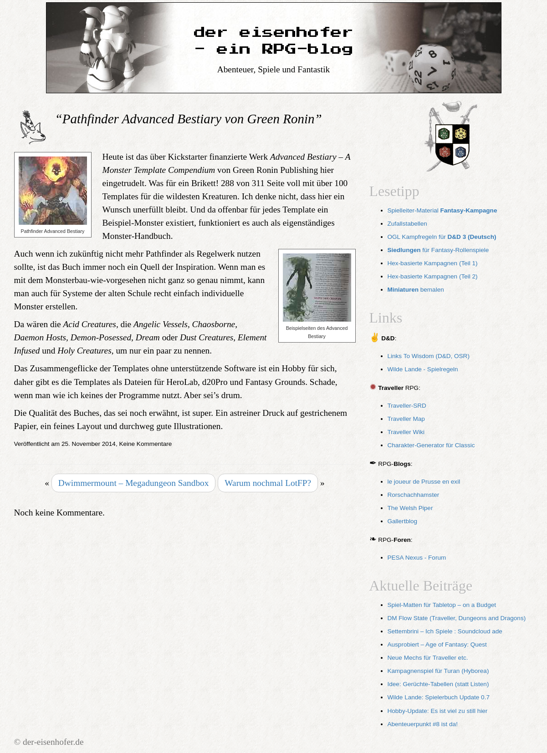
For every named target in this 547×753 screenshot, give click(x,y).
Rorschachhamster (414, 494)
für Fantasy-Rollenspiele (438, 250)
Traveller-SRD (407, 405)
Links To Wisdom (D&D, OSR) (429, 356)
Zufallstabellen (407, 223)
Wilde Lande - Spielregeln (423, 369)
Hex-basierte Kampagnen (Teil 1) (433, 263)
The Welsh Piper (410, 508)
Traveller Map (406, 418)
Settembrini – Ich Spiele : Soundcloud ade (445, 631)
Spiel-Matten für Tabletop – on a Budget (442, 604)
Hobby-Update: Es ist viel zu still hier (438, 711)
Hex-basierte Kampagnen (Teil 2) (433, 276)
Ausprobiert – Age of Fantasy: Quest (437, 644)
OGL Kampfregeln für (442, 236)
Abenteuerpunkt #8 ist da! (423, 724)
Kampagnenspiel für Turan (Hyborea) (438, 670)
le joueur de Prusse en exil (424, 481)
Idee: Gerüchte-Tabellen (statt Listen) (438, 684)
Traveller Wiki (406, 432)
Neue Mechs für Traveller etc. (428, 657)
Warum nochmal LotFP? (268, 483)
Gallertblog (403, 521)
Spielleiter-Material (442, 210)
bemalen (416, 289)
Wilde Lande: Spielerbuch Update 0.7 (439, 697)
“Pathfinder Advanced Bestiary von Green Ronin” (188, 118)
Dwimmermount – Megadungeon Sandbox (133, 483)
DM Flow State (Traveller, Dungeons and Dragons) (457, 618)
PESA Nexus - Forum (417, 557)
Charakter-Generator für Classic (431, 445)
